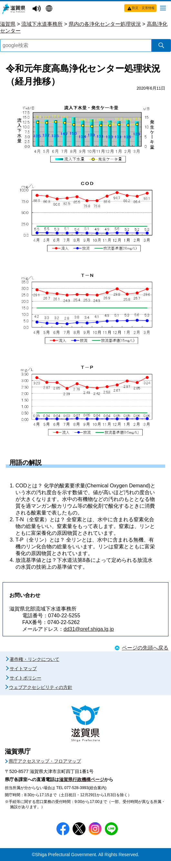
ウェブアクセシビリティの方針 (40, 687)
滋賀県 (7, 24)
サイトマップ (23, 668)
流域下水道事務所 (42, 24)
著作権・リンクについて (34, 659)
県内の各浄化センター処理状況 (105, 24)
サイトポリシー (25, 677)
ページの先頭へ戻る (145, 648)
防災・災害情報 (143, 8)
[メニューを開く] (163, 7)
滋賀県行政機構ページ (81, 779)
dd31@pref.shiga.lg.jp (89, 629)
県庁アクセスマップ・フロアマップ (45, 761)
